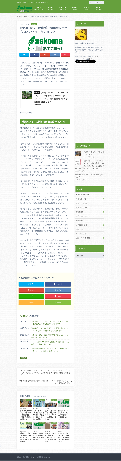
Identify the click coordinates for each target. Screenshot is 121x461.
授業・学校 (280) (82, 215)
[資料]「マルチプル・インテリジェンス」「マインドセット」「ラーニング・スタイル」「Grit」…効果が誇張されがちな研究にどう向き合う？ (46, 373)
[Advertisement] (89, 102)
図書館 (75, 8)
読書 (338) (79, 228)
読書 (87, 8)
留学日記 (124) (81, 224)
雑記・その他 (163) (82, 237)
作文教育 (51, 8)
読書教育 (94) (80, 233)
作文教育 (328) (81, 207)
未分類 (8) (79, 220)
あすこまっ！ (32, 457)
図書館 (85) (80, 211)
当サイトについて (39, 8)
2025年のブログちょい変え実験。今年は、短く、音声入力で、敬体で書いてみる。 (50, 343)
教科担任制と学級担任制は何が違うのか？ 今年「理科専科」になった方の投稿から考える (44, 382)
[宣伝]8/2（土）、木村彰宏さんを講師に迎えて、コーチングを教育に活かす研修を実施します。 (50, 330)
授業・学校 (63, 8)
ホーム (19, 16)
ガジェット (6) (81, 203)
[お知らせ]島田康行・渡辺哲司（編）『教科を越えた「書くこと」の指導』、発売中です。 (50, 350)
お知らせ (26, 16)
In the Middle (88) (82, 194)
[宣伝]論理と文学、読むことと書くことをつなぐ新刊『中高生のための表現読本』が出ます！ (50, 323)
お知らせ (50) (80, 198)
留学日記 (99, 8)
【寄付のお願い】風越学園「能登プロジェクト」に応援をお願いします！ (49, 337)
